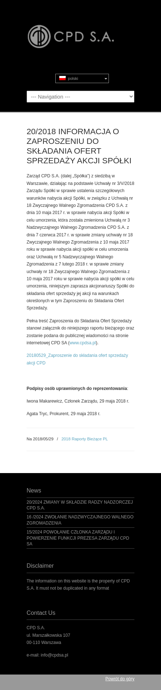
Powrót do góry (119, 678)
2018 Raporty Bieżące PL (84, 439)
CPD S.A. (80, 29)
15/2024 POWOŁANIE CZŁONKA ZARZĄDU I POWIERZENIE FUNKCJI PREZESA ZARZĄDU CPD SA (78, 538)
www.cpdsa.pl (82, 342)
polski (68, 78)
